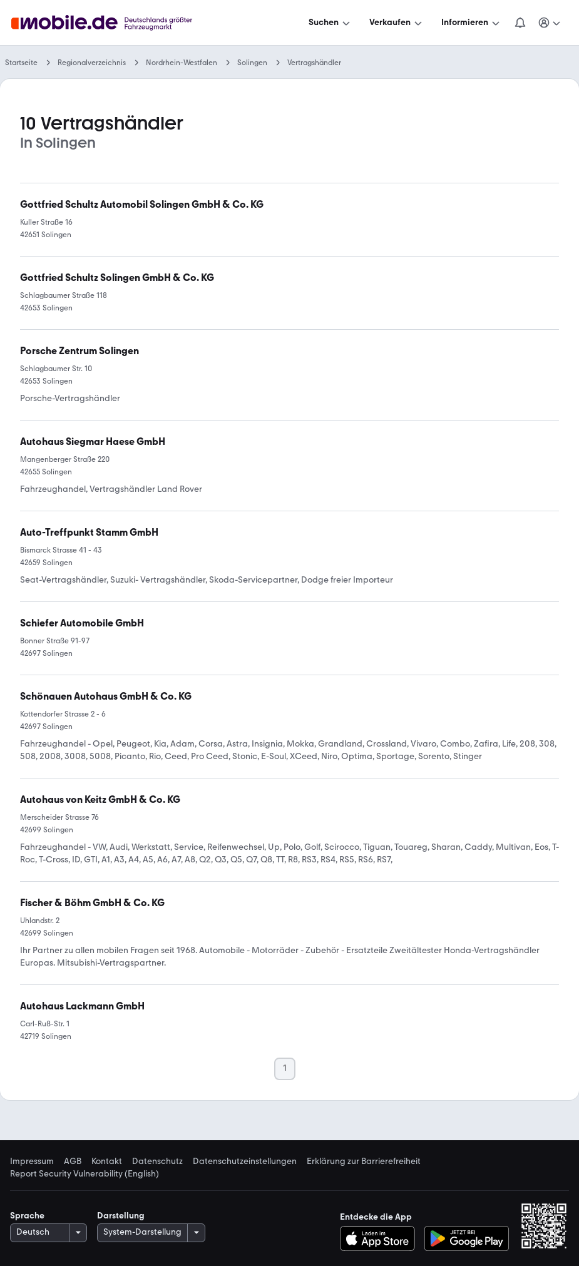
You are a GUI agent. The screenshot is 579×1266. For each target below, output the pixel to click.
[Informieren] (471, 22)
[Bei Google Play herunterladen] (466, 1238)
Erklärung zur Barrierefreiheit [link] (364, 1161)
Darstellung (121, 1215)
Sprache (27, 1215)
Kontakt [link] (106, 1161)
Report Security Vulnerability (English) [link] (84, 1174)
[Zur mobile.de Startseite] (113, 23)
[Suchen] (330, 22)
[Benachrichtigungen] (520, 22)
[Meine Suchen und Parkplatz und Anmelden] (550, 22)
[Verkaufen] (396, 22)
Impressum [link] (32, 1161)
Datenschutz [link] (157, 1161)
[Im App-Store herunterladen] (381, 1238)
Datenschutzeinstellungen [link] (245, 1161)
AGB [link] (72, 1161)
